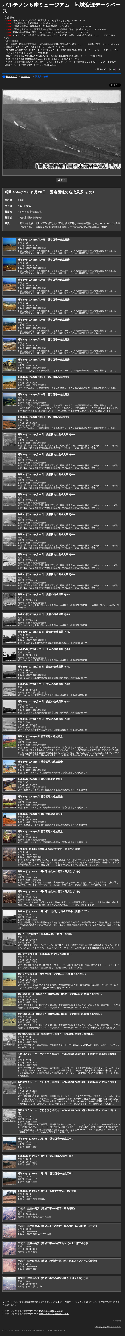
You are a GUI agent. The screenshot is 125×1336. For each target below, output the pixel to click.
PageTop (118, 1320)
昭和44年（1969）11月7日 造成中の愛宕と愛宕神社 (47, 1191)
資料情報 (25, 76)
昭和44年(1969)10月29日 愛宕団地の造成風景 (43, 239)
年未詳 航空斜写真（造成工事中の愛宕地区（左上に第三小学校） (54, 1243)
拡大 (62, 180)
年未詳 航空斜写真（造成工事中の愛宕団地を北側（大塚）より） (54, 1278)
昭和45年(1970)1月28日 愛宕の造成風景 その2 (44, 594)
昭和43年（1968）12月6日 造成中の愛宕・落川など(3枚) (49, 849)
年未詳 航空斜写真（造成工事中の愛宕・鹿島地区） (47, 1208)
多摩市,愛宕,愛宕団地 (31, 211)
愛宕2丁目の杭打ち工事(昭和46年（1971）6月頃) (45, 934)
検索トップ (9, 76)
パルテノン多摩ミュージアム (108, 1327)
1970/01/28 (25, 205)
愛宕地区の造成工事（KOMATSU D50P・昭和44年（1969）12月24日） (57, 1034)
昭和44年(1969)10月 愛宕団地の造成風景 (40, 736)
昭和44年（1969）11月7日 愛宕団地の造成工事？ (46, 1138)
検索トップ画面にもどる (50, 1310)
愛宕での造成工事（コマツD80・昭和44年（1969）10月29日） (52, 974)
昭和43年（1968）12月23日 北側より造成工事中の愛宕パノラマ (54, 911)
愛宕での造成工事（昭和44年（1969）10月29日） (45, 954)
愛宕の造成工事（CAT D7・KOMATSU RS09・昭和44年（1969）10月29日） (60, 994)
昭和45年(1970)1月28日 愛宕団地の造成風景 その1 (46, 434)
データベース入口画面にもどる (54, 1313)
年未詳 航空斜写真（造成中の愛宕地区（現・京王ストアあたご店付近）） (59, 1260)
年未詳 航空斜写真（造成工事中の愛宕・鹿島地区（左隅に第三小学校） (58, 1225)
